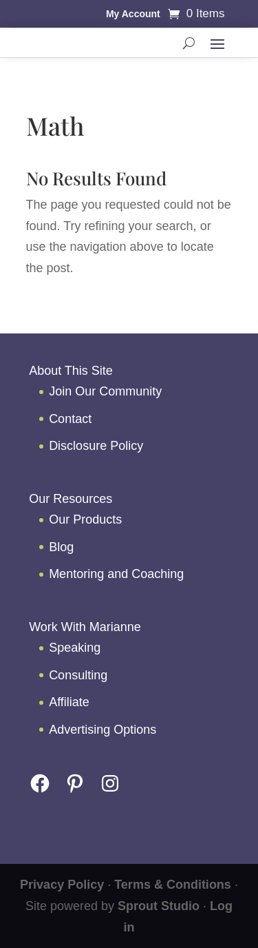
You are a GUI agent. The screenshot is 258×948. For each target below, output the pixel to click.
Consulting (78, 675)
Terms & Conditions (172, 885)
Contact (70, 419)
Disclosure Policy (96, 446)
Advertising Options (102, 729)
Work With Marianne (85, 627)
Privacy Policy (62, 885)
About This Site (71, 371)
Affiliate (69, 702)
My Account (133, 14)
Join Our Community (105, 391)
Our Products (85, 519)
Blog (61, 547)
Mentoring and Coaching (116, 574)
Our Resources (70, 499)
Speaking (74, 648)
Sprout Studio (159, 906)
